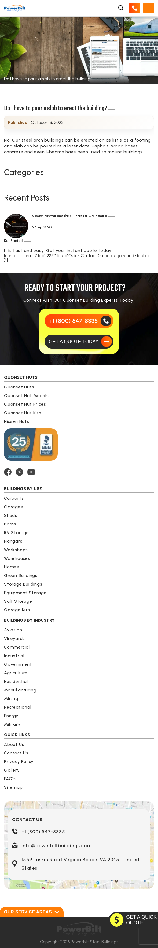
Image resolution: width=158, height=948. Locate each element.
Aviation (13, 629)
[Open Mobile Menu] (148, 8)
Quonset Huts (19, 387)
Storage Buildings (23, 584)
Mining (11, 698)
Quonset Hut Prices (25, 404)
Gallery (12, 770)
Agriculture (16, 672)
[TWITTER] (19, 472)
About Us (14, 744)
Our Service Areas (32, 912)
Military (12, 724)
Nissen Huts (16, 421)
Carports (14, 498)
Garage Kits (17, 609)
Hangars (13, 541)
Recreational (17, 707)
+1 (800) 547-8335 (43, 832)
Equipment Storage (25, 592)
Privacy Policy (19, 761)
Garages (13, 506)
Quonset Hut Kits (22, 412)
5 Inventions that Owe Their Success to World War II (69, 217)
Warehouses (17, 558)
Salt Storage (18, 601)
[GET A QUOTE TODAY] (79, 342)
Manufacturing (20, 690)
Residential (16, 681)
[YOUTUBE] (31, 472)
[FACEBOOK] (8, 472)
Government (18, 664)
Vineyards (14, 638)
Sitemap (13, 787)
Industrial (14, 655)
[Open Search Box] (120, 8)
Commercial (17, 647)
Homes (11, 566)
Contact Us (16, 753)
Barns (10, 524)
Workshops (16, 549)
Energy (11, 715)
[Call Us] (134, 8)
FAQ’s (10, 778)
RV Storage (16, 532)
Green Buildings (21, 575)
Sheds (10, 515)
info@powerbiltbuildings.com (56, 846)
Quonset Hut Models (26, 395)
